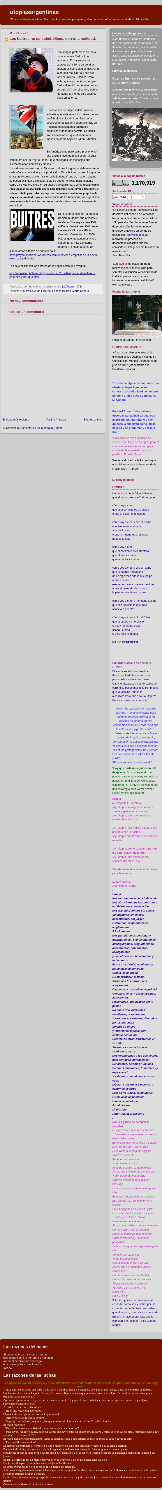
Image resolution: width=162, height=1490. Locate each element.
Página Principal (56, 419)
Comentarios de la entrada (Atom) (41, 427)
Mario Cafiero (80, 291)
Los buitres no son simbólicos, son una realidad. (52, 39)
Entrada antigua (93, 419)
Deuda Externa (41, 291)
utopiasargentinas (34, 12)
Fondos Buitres (61, 291)
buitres (27, 291)
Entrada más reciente (16, 419)
